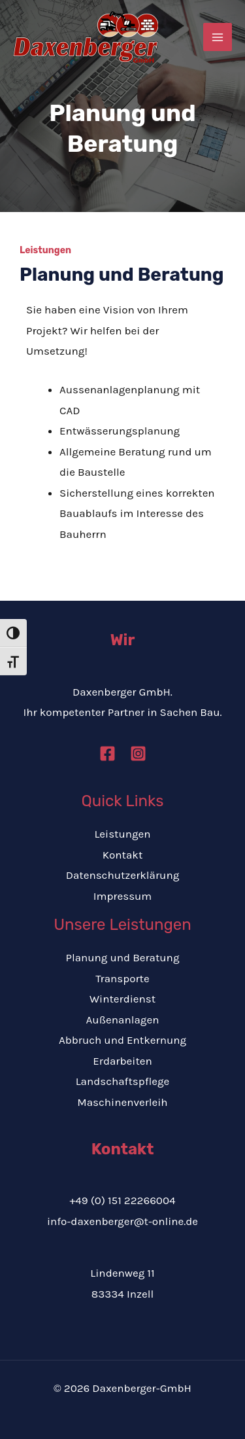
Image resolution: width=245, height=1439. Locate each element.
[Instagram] (138, 753)
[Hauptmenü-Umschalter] (217, 37)
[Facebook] (107, 753)
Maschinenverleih (122, 1102)
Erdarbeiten (122, 1060)
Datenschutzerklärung (123, 874)
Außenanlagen (122, 1019)
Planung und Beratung (123, 957)
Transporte (122, 978)
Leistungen (122, 833)
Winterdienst (122, 998)
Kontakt (123, 854)
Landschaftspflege (123, 1081)
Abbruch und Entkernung (122, 1039)
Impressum (122, 895)
